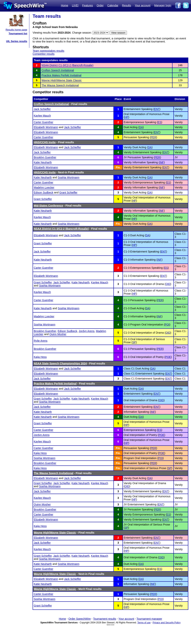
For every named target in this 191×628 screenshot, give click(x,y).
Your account (142, 5)
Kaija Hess (40, 356)
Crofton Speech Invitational (57, 70)
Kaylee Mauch (42, 115)
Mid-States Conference (48, 205)
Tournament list (17, 33)
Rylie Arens (40, 340)
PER (153, 137)
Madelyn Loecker (44, 187)
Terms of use (144, 622)
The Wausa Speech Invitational (60, 85)
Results (126, 5)
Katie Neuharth (43, 162)
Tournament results (104, 618)
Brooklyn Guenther (45, 157)
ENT (157, 109)
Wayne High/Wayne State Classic (61, 80)
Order (100, 5)
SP (134, 342)
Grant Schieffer (68, 192)
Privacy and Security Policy (167, 622)
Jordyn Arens (87, 331)
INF (162, 162)
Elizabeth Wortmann (46, 127)
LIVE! (75, 5)
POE (168, 356)
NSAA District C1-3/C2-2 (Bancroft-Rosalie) (67, 65)
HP (126, 117)
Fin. (118, 167)
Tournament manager (149, 618)
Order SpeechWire (79, 618)
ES (159, 122)
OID (168, 284)
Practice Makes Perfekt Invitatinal (61, 75)
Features (87, 5)
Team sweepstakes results (48, 50)
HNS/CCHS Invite (45, 142)
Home (64, 5)
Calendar (112, 5)
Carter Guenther (43, 122)
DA (141, 127)
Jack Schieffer (42, 109)
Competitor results (44, 53)
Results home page (16, 29)
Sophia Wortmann (68, 177)
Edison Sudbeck (43, 192)
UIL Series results (16, 41)
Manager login (162, 5)
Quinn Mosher (57, 334)
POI (167, 324)
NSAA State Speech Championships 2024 (60, 363)
